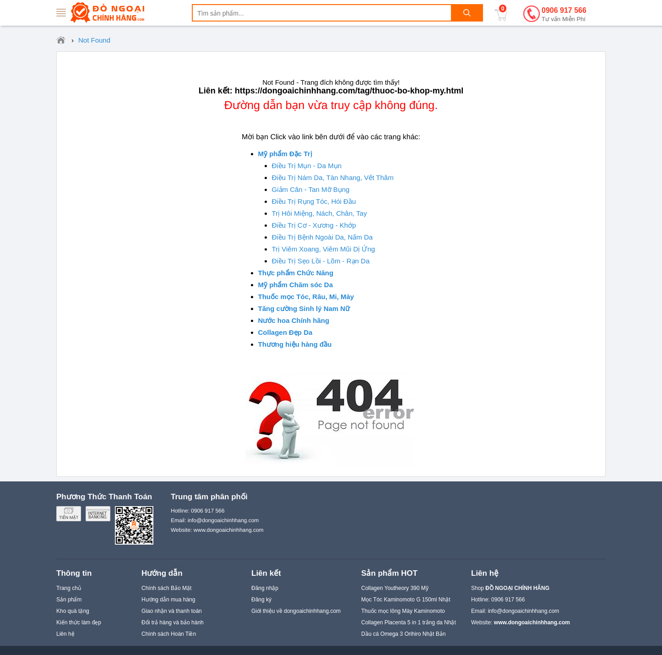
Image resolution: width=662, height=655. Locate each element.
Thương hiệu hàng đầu (295, 344)
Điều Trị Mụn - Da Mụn (307, 165)
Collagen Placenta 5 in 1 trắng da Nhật (408, 622)
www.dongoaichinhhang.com (229, 530)
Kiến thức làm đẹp (78, 622)
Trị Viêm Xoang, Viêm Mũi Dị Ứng (323, 249)
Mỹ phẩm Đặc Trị (285, 154)
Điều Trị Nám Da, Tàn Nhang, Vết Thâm (333, 177)
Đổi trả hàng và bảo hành (172, 622)
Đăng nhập (264, 588)
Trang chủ (68, 588)
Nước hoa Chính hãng (294, 320)
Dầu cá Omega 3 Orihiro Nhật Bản (403, 634)
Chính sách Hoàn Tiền (168, 634)
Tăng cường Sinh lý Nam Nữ (304, 308)
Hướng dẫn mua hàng (168, 599)
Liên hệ (65, 634)
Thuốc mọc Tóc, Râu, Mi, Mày (306, 296)
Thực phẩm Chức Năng (296, 273)
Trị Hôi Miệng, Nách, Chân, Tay (319, 213)
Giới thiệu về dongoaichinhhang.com (296, 611)
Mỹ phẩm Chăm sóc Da (295, 285)
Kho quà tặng (72, 611)
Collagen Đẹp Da (285, 332)
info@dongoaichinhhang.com (523, 611)
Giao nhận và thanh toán (171, 611)
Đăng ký (261, 599)
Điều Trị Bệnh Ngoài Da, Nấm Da (322, 237)
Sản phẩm (68, 599)
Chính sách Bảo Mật (166, 588)
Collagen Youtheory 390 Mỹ (395, 588)
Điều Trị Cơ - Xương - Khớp (314, 225)
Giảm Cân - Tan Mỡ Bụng (311, 189)
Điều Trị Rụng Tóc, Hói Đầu (314, 201)
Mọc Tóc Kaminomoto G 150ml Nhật (405, 599)
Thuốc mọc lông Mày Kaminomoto (403, 611)
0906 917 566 (564, 14)
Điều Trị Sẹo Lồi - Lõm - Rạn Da (321, 261)
